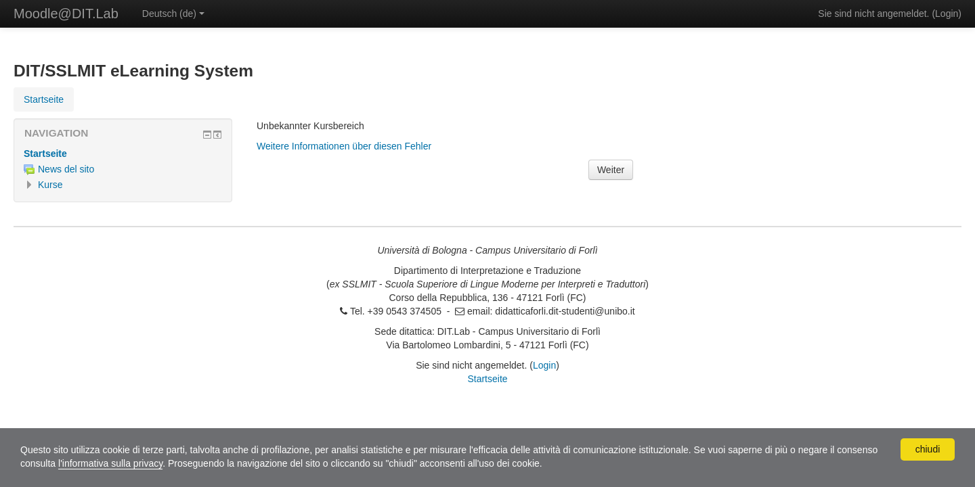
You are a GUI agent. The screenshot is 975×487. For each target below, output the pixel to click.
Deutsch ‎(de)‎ (173, 13)
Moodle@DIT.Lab (66, 13)
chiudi (927, 449)
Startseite (45, 153)
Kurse (50, 184)
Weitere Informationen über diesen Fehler (344, 146)
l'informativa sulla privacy (110, 463)
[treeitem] (123, 153)
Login (946, 13)
